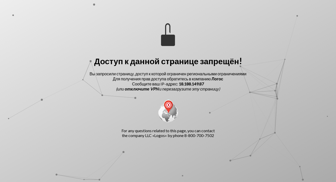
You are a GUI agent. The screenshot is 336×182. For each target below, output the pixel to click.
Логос (217, 78)
